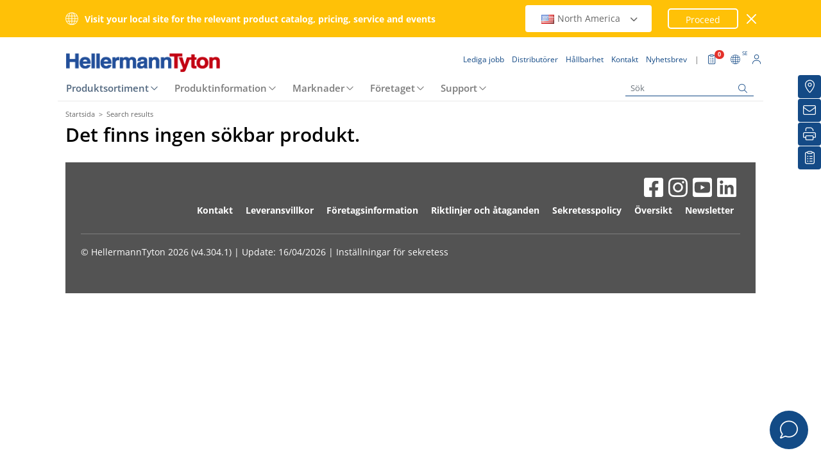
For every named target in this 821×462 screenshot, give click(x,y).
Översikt (653, 210)
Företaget (392, 87)
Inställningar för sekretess (392, 252)
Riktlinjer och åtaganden (485, 210)
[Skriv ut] (809, 134)
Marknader (318, 87)
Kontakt (215, 210)
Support (459, 87)
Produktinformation (220, 87)
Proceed (703, 19)
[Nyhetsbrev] (809, 110)
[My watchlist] (809, 157)
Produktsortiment (107, 87)
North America (590, 18)
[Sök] (689, 88)
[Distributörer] (809, 86)
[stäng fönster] (752, 19)
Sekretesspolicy (587, 210)
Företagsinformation (372, 210)
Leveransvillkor (280, 210)
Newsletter (709, 210)
